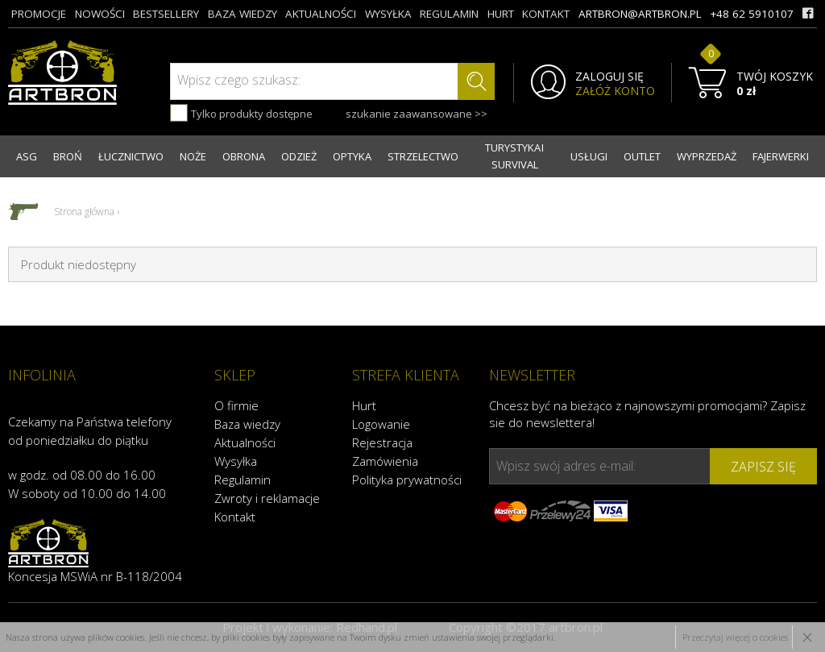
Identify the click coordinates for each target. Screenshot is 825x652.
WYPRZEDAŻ (706, 156)
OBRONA (243, 156)
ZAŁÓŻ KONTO (615, 91)
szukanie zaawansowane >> (416, 113)
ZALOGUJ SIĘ (609, 76)
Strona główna (84, 211)
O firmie (236, 405)
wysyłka (388, 13)
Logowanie (381, 424)
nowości (100, 13)
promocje (38, 13)
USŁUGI (588, 156)
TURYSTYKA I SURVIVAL (514, 156)
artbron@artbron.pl (640, 13)
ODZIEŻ (299, 156)
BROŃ (67, 156)
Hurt (364, 405)
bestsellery (166, 13)
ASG (26, 156)
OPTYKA (352, 156)
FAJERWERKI (780, 156)
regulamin (449, 13)
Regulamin (242, 479)
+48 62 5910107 (752, 13)
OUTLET (642, 156)
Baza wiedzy (247, 424)
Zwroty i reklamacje (267, 498)
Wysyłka (235, 461)
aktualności (320, 13)
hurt (500, 13)
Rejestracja (382, 442)
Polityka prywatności (407, 479)
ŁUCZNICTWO (131, 156)
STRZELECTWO (423, 156)
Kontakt (234, 517)
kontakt (546, 13)
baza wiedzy (242, 13)
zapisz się (763, 467)
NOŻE (193, 156)
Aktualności (245, 442)
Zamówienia (385, 461)
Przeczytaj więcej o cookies (735, 637)
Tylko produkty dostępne (241, 113)
